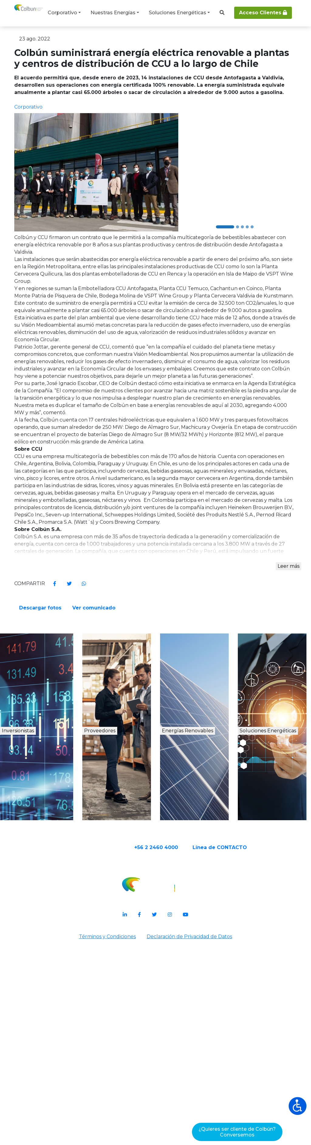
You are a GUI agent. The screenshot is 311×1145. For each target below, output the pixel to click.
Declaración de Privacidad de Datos (190, 1129)
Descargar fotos (187, 759)
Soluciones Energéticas (177, 13)
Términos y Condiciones (106, 1129)
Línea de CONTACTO (243, 1038)
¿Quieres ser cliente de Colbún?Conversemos (237, 1132)
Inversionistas (39, 923)
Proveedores (117, 923)
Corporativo (62, 13)
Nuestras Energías (113, 13)
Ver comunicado (187, 782)
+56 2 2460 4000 (180, 1038)
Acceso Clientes (263, 13)
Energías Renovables (199, 929)
